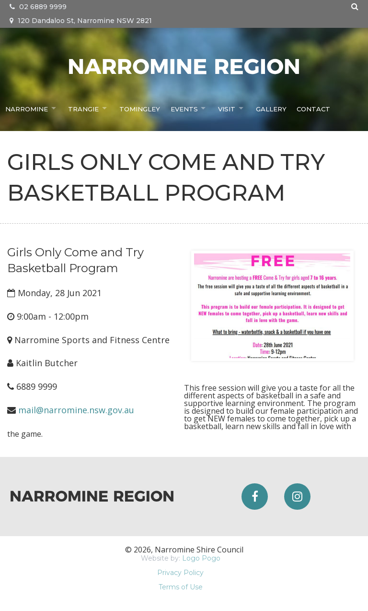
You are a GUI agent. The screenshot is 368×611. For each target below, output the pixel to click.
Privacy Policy (180, 572)
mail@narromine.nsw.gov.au (76, 410)
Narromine (26, 108)
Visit (228, 108)
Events (184, 108)
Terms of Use (181, 587)
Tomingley (141, 108)
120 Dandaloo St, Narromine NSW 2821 (81, 20)
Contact (315, 108)
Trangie (84, 108)
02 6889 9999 (38, 6)
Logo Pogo (201, 558)
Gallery (273, 108)
